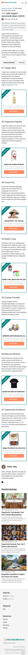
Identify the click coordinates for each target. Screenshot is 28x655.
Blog (10, 8)
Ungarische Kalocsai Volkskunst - (14, 391)
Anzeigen (21, 62)
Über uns (5, 619)
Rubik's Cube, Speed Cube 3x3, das (14, 279)
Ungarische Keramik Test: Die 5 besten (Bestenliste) (13, 545)
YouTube (5, 599)
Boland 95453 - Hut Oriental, (14, 221)
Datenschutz (22, 646)
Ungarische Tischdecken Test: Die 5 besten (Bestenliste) (12, 513)
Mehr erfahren (9, 29)
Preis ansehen (14, 111)
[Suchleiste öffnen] (22, 3)
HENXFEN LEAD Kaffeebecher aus (14, 336)
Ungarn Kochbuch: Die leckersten (14, 448)
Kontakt (5, 622)
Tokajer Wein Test (12, 85)
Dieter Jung (12, 467)
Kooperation (6, 625)
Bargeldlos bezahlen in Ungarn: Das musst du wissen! (13, 575)
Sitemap (5, 628)
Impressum (15, 646)
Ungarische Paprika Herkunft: (14, 164)
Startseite (4, 8)
